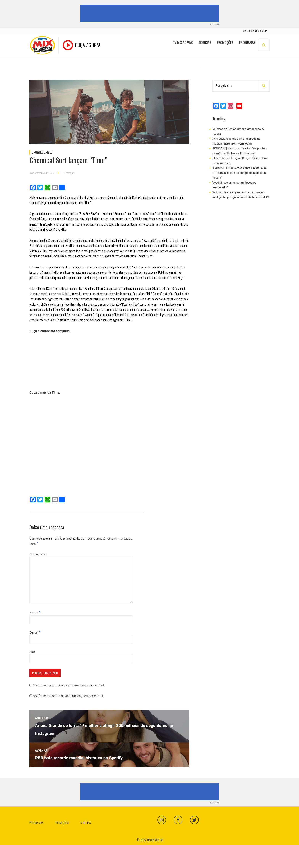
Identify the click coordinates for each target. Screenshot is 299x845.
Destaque (69, 173)
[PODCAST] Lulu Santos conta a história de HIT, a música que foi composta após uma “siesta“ (239, 172)
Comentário (37, 554)
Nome (34, 613)
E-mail (34, 632)
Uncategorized (41, 152)
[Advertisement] (150, 13)
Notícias (205, 42)
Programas (247, 42)
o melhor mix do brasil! (255, 31)
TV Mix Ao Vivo (183, 42)
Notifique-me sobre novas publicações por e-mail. (68, 696)
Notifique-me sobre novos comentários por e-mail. (68, 685)
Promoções (225, 42)
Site (32, 652)
